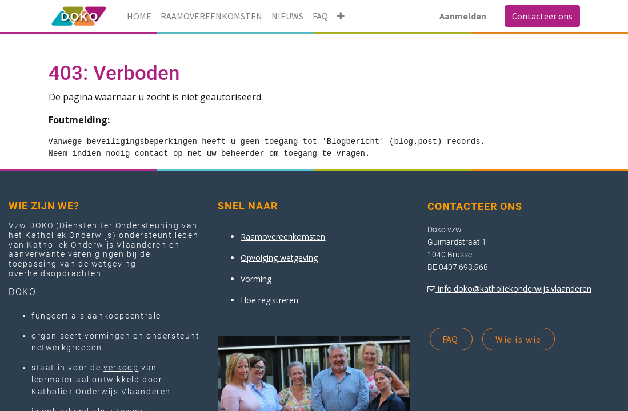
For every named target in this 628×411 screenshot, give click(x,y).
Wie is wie (518, 339)
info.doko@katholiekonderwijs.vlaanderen (514, 288)
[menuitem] (139, 16)
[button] (341, 16)
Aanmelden (462, 16)
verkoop (120, 367)
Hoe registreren (269, 300)
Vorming (256, 278)
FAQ (450, 339)
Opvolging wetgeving (279, 257)
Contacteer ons (542, 16)
